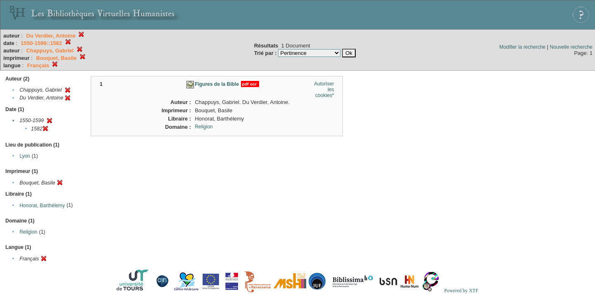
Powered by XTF (461, 290)
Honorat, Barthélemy (42, 205)
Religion (28, 232)
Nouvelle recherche (571, 47)
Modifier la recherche (522, 47)
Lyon (24, 156)
